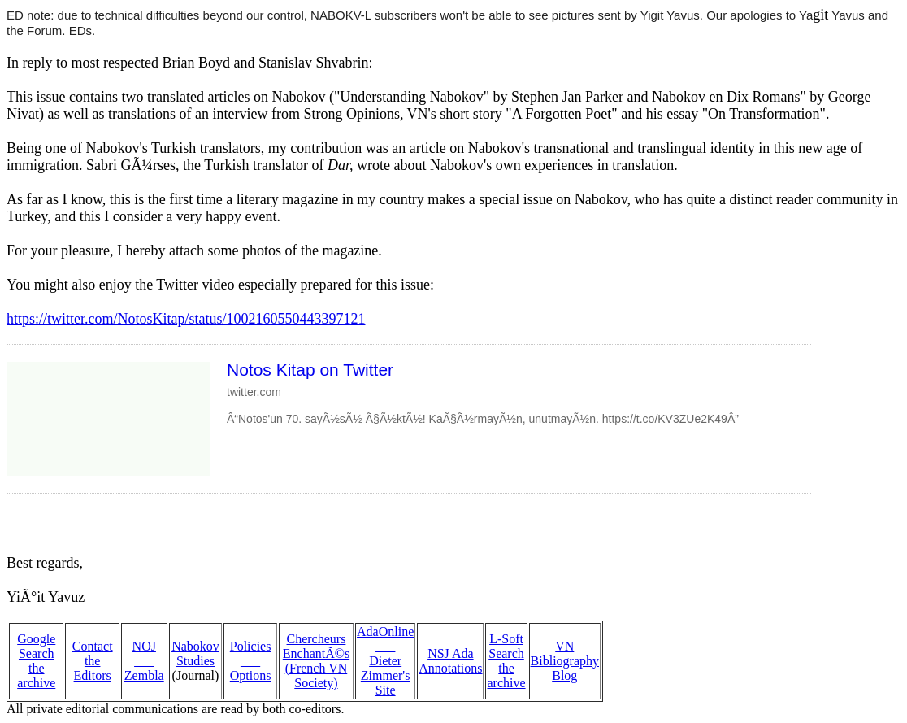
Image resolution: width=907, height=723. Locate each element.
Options (250, 675)
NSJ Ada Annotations (450, 661)
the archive (36, 675)
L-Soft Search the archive (506, 661)
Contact (92, 646)
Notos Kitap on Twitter (310, 369)
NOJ (144, 646)
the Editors (92, 668)
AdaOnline (385, 631)
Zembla (144, 675)
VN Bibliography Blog (565, 660)
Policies (250, 646)
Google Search (36, 646)
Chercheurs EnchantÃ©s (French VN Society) (316, 661)
